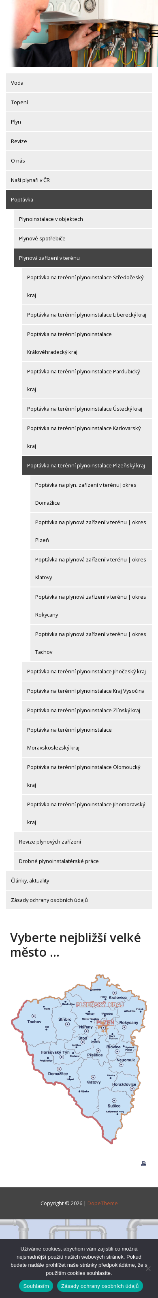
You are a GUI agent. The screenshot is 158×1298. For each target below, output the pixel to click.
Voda (17, 82)
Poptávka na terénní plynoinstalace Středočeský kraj (85, 286)
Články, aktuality (30, 880)
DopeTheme (103, 1203)
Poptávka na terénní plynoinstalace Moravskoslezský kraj (69, 738)
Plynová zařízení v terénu (49, 257)
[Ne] (148, 1268)
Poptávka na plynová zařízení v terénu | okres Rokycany (90, 605)
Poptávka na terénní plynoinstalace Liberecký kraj (86, 314)
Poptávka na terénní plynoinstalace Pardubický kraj (83, 380)
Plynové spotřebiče (42, 238)
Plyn (16, 121)
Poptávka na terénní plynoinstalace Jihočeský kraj (86, 671)
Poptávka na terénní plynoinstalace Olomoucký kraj (83, 775)
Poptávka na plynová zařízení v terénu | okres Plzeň (90, 531)
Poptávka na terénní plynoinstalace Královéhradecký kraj (69, 343)
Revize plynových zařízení (50, 841)
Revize (19, 141)
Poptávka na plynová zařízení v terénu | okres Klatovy (90, 568)
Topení (19, 102)
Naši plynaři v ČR (30, 180)
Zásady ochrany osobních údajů (49, 900)
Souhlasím (36, 1286)
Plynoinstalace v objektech (51, 219)
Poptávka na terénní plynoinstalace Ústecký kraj (84, 408)
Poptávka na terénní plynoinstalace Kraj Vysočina (86, 690)
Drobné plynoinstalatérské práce (59, 861)
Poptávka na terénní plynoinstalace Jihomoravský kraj (86, 813)
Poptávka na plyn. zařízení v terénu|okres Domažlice (86, 493)
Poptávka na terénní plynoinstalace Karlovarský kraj (84, 437)
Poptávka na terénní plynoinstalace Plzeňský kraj (86, 465)
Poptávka (22, 199)
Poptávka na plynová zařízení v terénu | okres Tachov (90, 642)
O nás (18, 160)
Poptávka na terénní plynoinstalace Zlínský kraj (83, 710)
